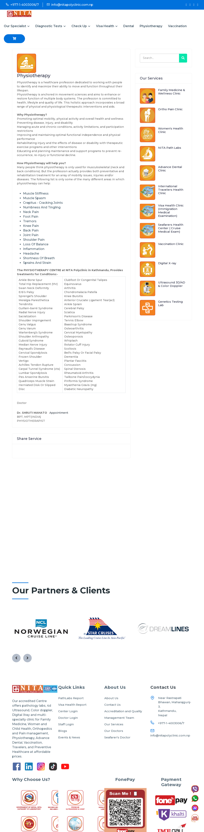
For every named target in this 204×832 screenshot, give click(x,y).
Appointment (58, 412)
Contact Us (112, 718)
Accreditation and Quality (123, 725)
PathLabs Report (71, 711)
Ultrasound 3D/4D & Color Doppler (171, 284)
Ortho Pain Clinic (170, 109)
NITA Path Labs (169, 148)
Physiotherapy (151, 26)
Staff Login (66, 738)
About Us (111, 711)
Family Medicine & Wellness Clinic (171, 91)
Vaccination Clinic (171, 244)
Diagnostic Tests (50, 26)
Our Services (113, 738)
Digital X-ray (167, 263)
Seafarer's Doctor (117, 751)
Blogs (62, 744)
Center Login (68, 725)
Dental (128, 26)
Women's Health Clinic (170, 130)
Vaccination (177, 26)
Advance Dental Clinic (170, 168)
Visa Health (107, 26)
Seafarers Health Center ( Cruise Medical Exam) (170, 228)
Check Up (80, 26)
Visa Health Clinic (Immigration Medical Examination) (171, 211)
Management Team (119, 731)
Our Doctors (113, 744)
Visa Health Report (72, 718)
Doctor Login (68, 731)
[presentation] (16, 658)
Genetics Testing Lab (170, 303)
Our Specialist (17, 26)
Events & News (69, 751)
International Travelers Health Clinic (170, 189)
